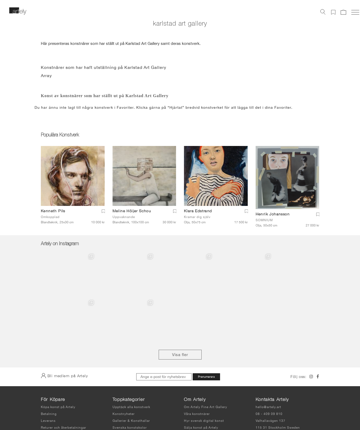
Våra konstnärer (197, 368)
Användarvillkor (176, 411)
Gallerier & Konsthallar (131, 374)
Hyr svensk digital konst (204, 374)
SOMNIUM (264, 220)
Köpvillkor (49, 388)
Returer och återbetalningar (63, 381)
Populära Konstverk (60, 135)
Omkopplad (50, 217)
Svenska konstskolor (130, 381)
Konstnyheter (124, 368)
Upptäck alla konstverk (131, 361)
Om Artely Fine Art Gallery (205, 361)
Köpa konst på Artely (58, 361)
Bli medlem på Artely (64, 329)
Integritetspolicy (206, 411)
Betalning (49, 368)
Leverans (48, 374)
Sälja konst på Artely (201, 381)
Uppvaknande (124, 217)
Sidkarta (233, 411)
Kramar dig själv (197, 217)
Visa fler (180, 308)
